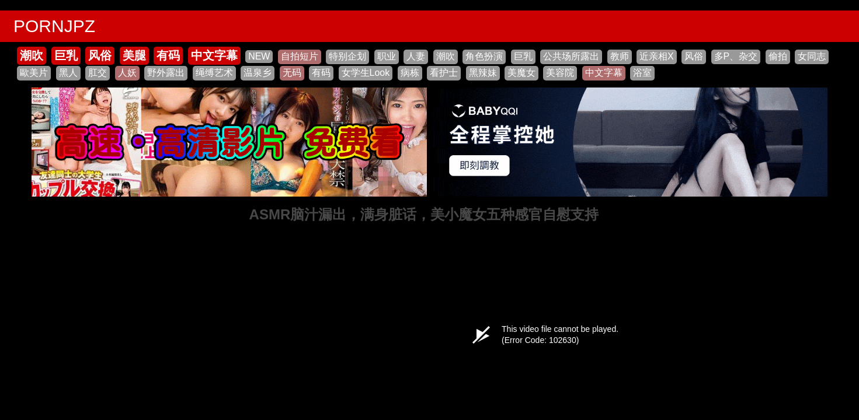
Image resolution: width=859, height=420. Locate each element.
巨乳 (66, 55)
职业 (386, 56)
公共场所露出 (571, 56)
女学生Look (366, 73)
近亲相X (656, 56)
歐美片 (34, 73)
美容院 (560, 73)
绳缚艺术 (214, 73)
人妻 (415, 56)
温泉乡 (258, 73)
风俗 (100, 55)
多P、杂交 (736, 56)
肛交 (97, 73)
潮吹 (31, 55)
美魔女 (521, 73)
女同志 (812, 56)
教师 (619, 56)
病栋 (410, 73)
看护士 (444, 73)
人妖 (127, 73)
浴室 (642, 73)
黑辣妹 (483, 73)
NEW (259, 56)
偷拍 (777, 56)
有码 (168, 55)
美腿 (134, 55)
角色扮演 (484, 56)
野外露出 (166, 73)
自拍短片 (299, 56)
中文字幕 (214, 55)
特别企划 (347, 56)
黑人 (68, 73)
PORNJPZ (54, 26)
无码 (292, 73)
